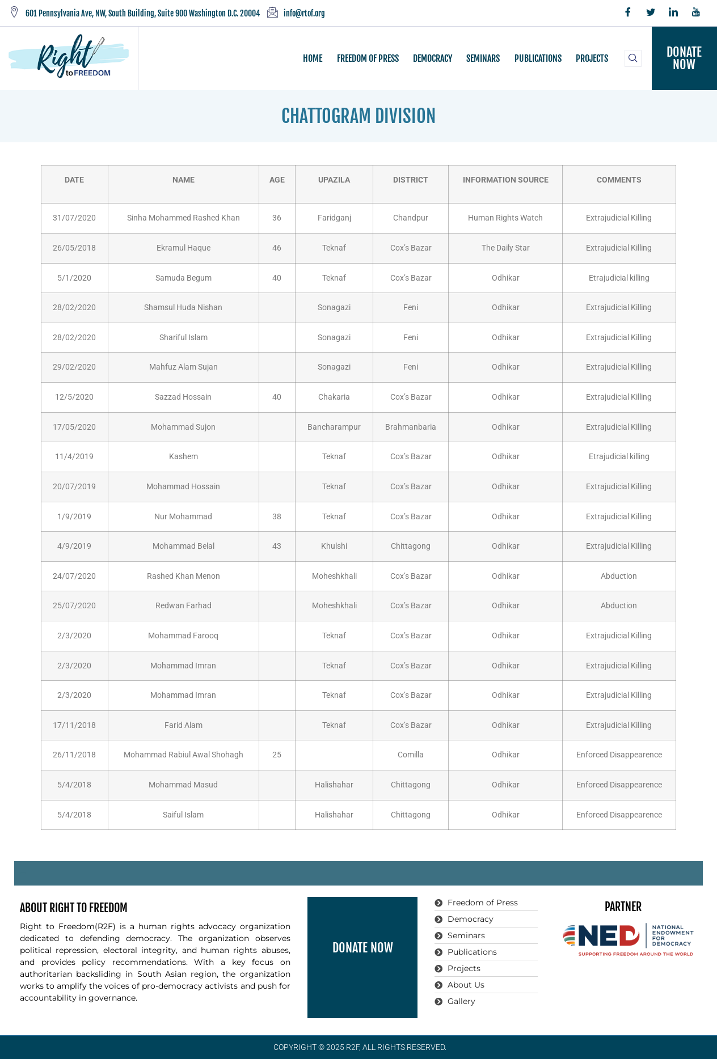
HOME (313, 58)
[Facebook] (627, 13)
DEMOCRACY (432, 58)
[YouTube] (696, 13)
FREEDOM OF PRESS (368, 58)
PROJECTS (591, 58)
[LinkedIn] (673, 13)
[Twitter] (650, 13)
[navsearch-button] (633, 58)
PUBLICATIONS (537, 58)
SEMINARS (483, 58)
